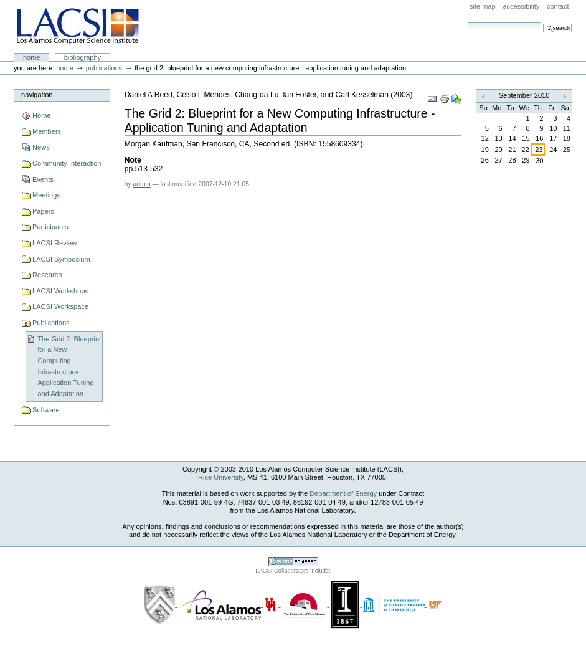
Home (31, 57)
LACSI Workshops (60, 291)
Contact (558, 6)
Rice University (220, 477)
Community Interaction (66, 163)
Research (47, 274)
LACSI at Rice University (77, 26)
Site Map (483, 6)
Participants (50, 226)
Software (46, 410)
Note (133, 160)
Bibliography (83, 57)
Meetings (46, 195)
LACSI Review (54, 243)
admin (142, 184)
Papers (43, 211)
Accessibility (521, 6)
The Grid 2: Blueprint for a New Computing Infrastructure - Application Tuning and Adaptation (69, 366)
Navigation (36, 94)
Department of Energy (343, 493)
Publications (104, 68)
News (41, 147)
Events (43, 179)
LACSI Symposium (61, 259)
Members (46, 131)
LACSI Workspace (60, 306)
